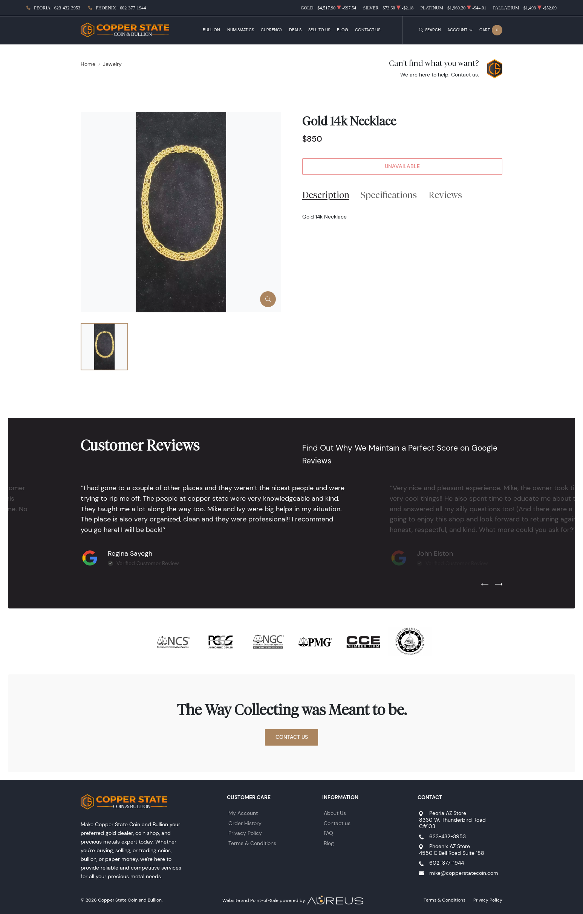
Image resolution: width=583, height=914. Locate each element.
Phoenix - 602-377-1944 (121, 8)
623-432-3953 (447, 836)
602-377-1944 (446, 862)
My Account (243, 813)
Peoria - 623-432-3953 (57, 8)
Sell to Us (319, 30)
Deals (295, 30)
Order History (245, 823)
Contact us (464, 74)
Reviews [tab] (445, 195)
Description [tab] (325, 195)
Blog (342, 30)
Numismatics (240, 30)
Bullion (211, 30)
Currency (271, 30)
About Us (335, 813)
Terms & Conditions (252, 843)
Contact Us (367, 30)
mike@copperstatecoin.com (463, 873)
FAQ (328, 833)
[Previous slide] (484, 584)
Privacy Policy (245, 833)
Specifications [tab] (389, 195)
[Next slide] (498, 584)
